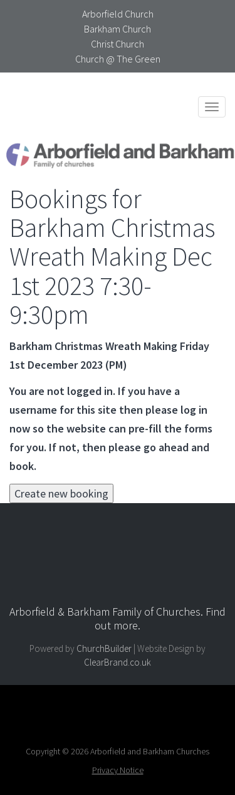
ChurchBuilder (104, 648)
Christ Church (117, 44)
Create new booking (61, 493)
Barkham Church (117, 28)
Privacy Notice (118, 770)
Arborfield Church (118, 14)
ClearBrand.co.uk (117, 662)
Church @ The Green (117, 58)
